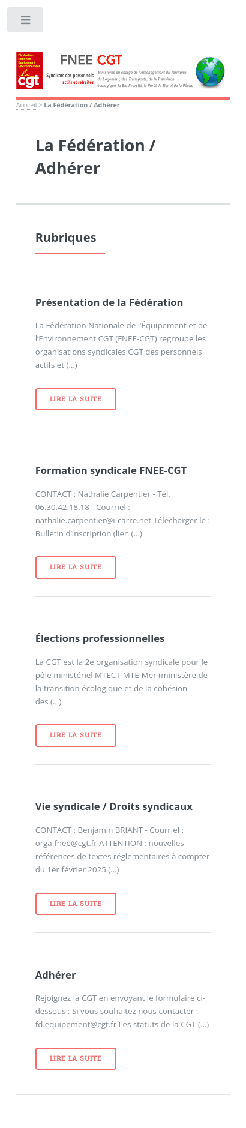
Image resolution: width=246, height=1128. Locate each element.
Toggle (26, 22)
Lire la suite (76, 399)
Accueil (26, 105)
